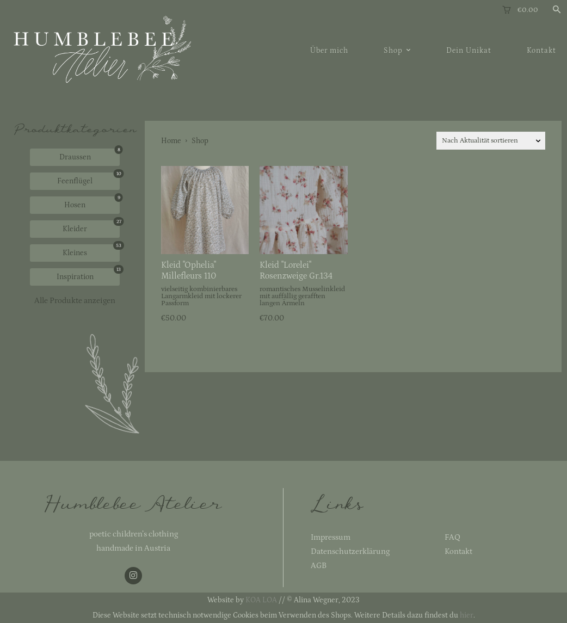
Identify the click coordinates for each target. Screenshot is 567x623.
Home (171, 141)
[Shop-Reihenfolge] (490, 141)
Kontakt (458, 551)
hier (466, 615)
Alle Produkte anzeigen (74, 300)
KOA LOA (261, 600)
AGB (318, 565)
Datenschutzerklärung (350, 551)
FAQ (452, 537)
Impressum (330, 537)
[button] (556, 10)
